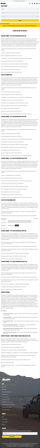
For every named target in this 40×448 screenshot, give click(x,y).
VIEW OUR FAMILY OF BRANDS (19, 1)
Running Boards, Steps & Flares (8, 404)
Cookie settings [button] (11, 225)
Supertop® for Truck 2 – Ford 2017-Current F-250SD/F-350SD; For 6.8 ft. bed (15, 336)
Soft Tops (4, 386)
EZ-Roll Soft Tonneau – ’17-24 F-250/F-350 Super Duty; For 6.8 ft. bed (14, 158)
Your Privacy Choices (28, 445)
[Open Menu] (39, 3)
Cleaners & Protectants (7, 407)
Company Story (5, 421)
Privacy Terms (20, 445)
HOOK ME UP (12, 436)
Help (3, 416)
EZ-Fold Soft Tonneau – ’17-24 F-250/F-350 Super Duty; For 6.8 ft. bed (14, 261)
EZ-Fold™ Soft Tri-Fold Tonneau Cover (8, 200)
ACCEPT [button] (16, 225)
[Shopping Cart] (37, 3)
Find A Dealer (4, 419)
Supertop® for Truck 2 (5, 292)
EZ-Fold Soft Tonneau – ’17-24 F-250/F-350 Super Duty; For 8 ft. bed (13, 231)
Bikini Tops (4, 389)
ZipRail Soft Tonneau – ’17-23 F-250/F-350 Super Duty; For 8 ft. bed (13, 36)
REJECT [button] (20, 225)
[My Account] (34, 3)
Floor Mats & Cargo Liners (7, 402)
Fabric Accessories (6, 409)
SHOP (20, 20)
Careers (3, 424)
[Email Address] (20, 433)
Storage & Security (6, 399)
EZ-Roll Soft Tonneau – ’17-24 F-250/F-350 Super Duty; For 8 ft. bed (13, 116)
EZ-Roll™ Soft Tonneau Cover (6, 75)
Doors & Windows (5, 397)
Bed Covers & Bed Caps (6, 391)
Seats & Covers (5, 394)
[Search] (30, 3)
